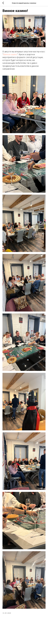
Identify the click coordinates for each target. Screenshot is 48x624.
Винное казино (10, 54)
